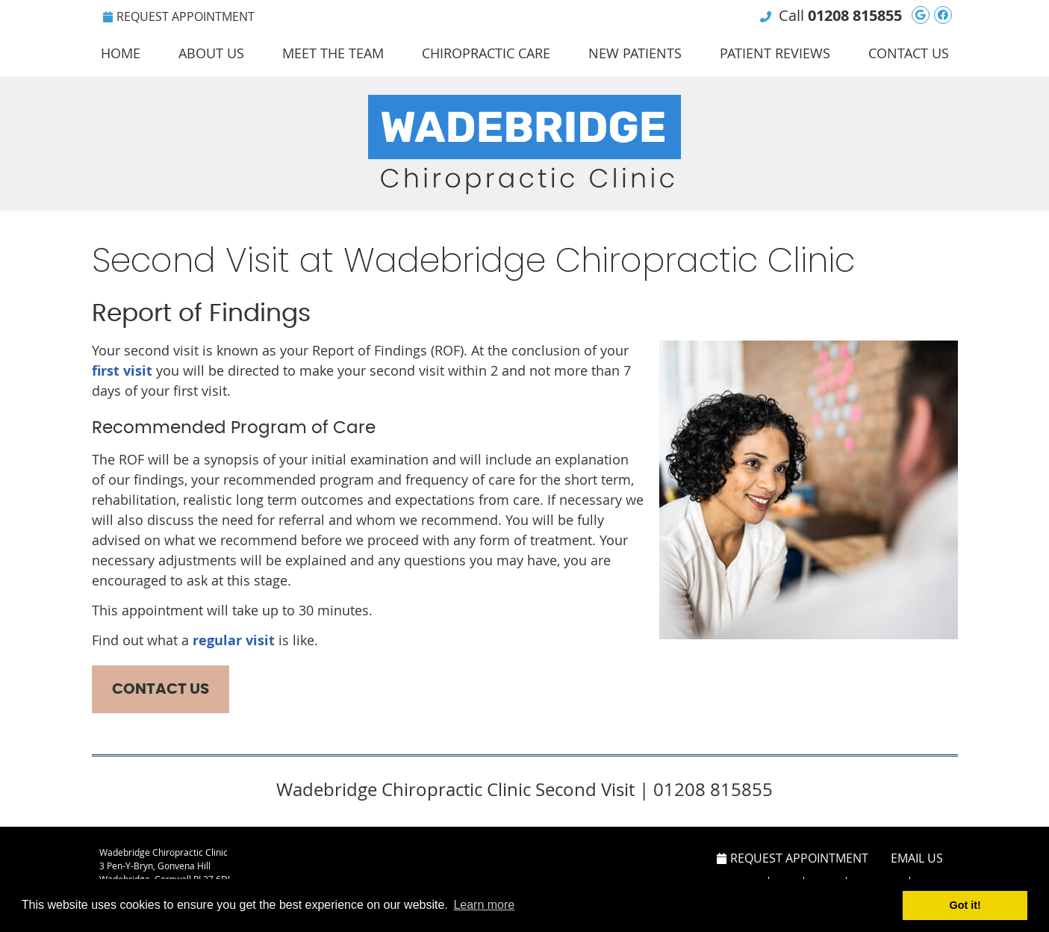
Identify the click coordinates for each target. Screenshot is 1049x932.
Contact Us (908, 53)
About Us (211, 53)
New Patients (635, 53)
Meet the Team (333, 53)
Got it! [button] (965, 905)
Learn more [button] (483, 904)
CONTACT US (160, 689)
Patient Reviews (775, 53)
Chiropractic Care (486, 53)
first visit (122, 370)
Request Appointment (179, 16)
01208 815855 (855, 15)
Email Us (917, 858)
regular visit (234, 640)
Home (120, 53)
